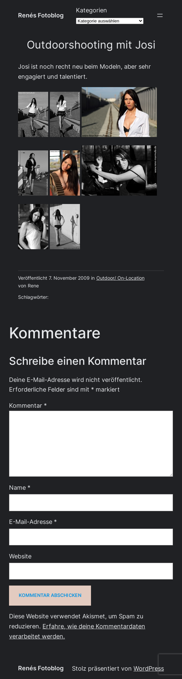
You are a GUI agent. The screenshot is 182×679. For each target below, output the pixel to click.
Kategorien (91, 10)
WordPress (148, 668)
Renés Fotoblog (41, 15)
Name (19, 487)
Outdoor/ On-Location (120, 278)
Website (20, 556)
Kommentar (28, 405)
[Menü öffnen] (160, 15)
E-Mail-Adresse (33, 521)
